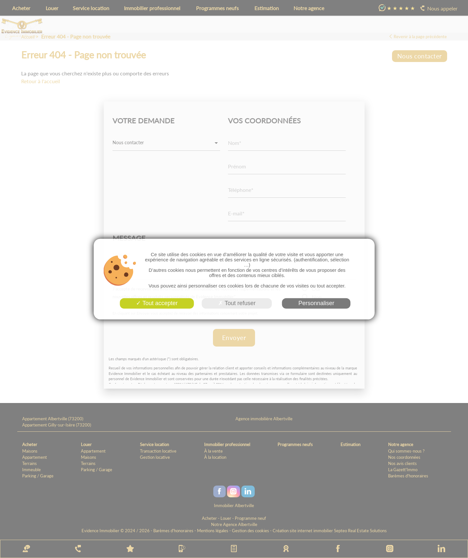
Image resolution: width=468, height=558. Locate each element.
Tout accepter (157, 303)
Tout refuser (237, 303)
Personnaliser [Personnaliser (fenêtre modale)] (316, 303)
